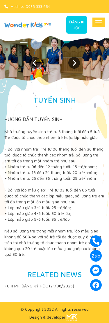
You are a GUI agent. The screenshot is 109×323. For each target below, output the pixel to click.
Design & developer (53, 317)
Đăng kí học (76, 24)
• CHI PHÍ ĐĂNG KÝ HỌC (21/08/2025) (39, 286)
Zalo (96, 255)
